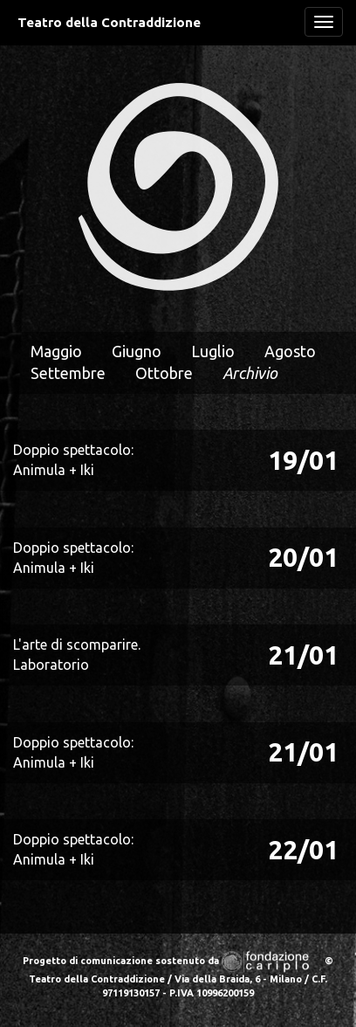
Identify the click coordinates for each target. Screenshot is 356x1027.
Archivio (249, 373)
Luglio (213, 351)
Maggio (56, 351)
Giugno (136, 351)
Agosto (290, 351)
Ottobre (164, 373)
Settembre (68, 373)
